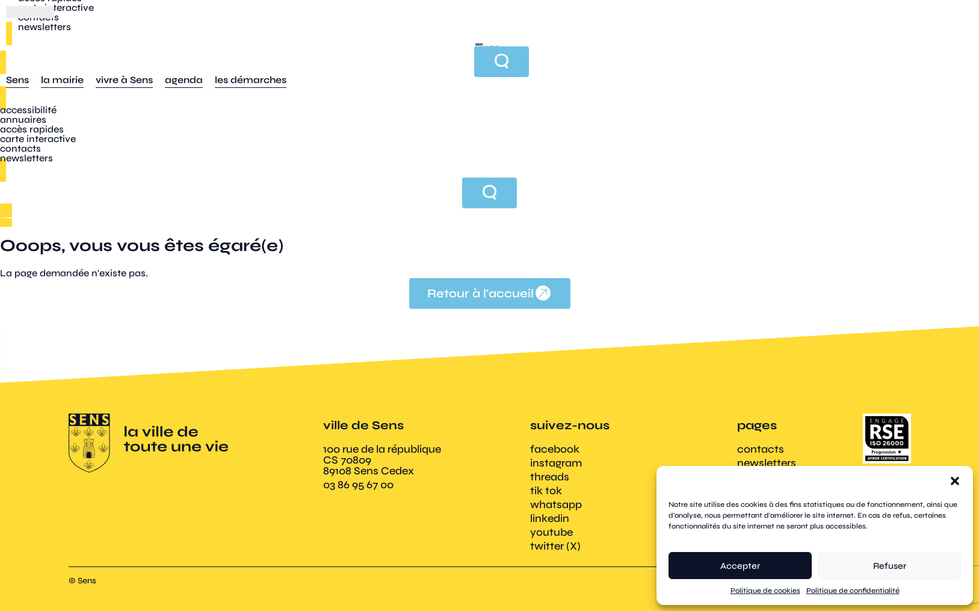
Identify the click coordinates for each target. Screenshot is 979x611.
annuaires (23, 119)
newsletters (26, 158)
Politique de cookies (765, 590)
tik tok (546, 490)
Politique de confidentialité (853, 590)
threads (549, 476)
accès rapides (32, 129)
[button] (955, 481)
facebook (554, 449)
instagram (556, 463)
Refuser (889, 565)
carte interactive (38, 138)
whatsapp (556, 504)
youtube (551, 532)
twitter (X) (555, 546)
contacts (20, 148)
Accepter (740, 565)
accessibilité (28, 110)
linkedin (549, 518)
